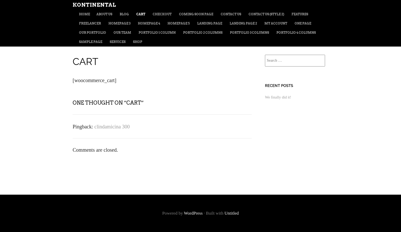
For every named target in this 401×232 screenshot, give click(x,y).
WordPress (193, 213)
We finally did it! (278, 97)
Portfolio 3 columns (249, 33)
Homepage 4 (149, 23)
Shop (137, 42)
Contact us (231, 14)
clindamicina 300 (112, 126)
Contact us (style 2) (266, 14)
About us (104, 14)
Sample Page (90, 42)
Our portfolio (92, 33)
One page (303, 23)
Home (84, 14)
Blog (124, 14)
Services (118, 42)
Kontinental (94, 5)
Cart (140, 14)
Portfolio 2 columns (202, 33)
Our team (122, 33)
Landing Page (209, 23)
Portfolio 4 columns (296, 33)
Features (300, 14)
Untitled (232, 213)
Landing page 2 (243, 23)
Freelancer (90, 23)
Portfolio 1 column (157, 33)
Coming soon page (196, 14)
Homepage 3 (119, 23)
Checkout (162, 14)
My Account (275, 23)
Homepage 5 (179, 23)
